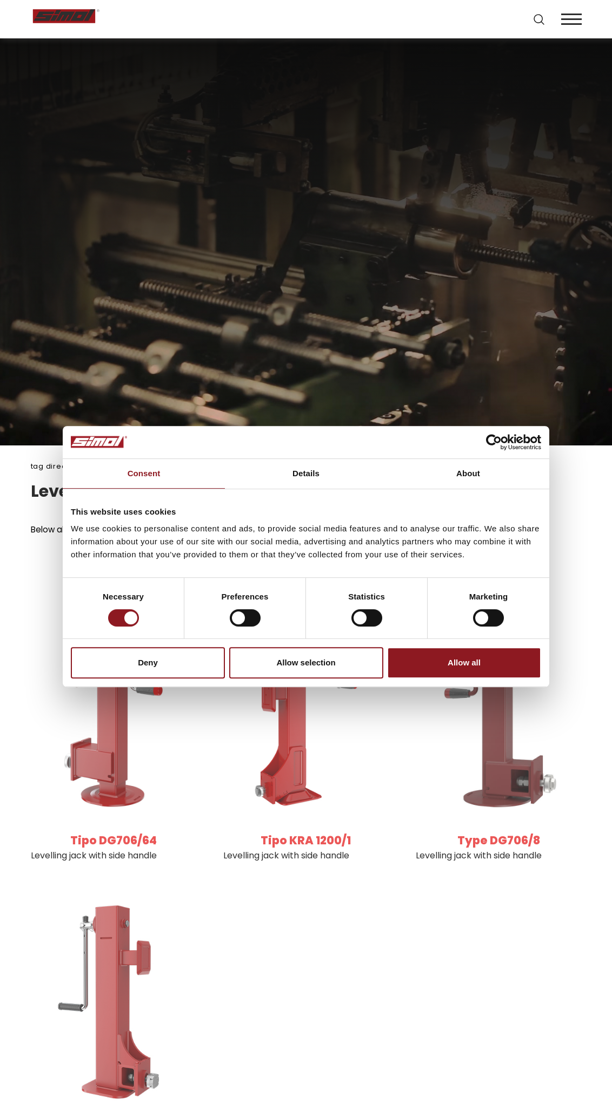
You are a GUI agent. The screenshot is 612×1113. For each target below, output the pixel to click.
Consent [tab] (144, 473)
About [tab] (468, 473)
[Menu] (570, 19)
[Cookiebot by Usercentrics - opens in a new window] (494, 442)
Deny (148, 662)
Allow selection (305, 662)
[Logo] (168, 19)
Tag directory (56, 466)
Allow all (464, 662)
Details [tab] (306, 473)
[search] (538, 19)
